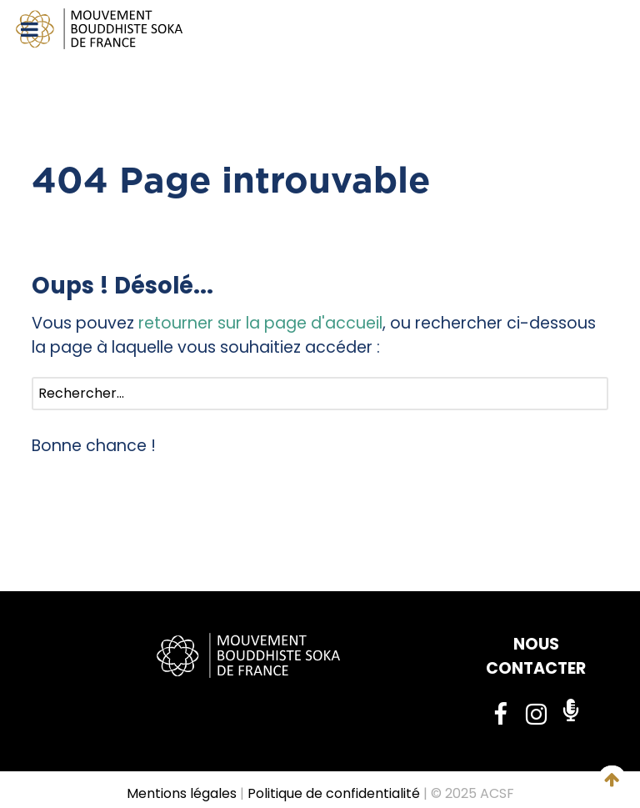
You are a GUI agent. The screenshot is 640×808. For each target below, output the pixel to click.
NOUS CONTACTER (536, 656)
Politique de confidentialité (334, 793)
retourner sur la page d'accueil (260, 323)
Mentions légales (182, 793)
